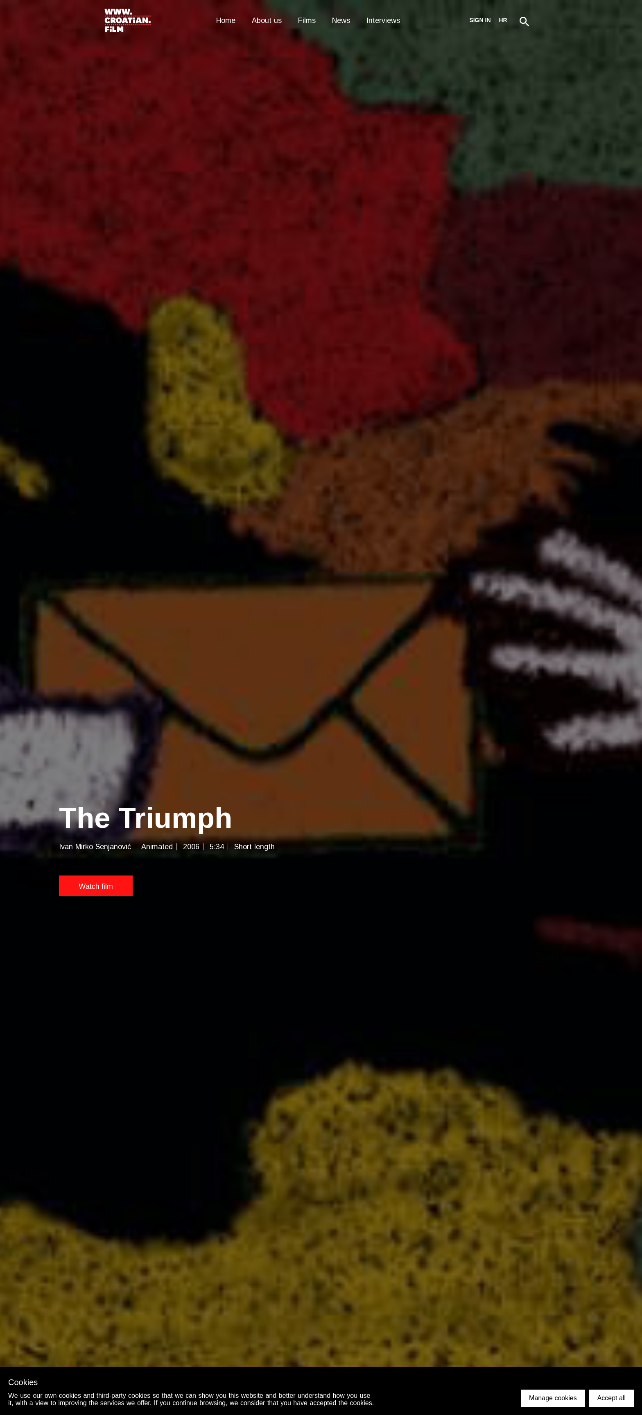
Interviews (383, 20)
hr (503, 20)
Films (307, 20)
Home (225, 20)
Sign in (480, 20)
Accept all (611, 1398)
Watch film (96, 886)
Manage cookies (553, 1398)
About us (267, 20)
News (341, 20)
